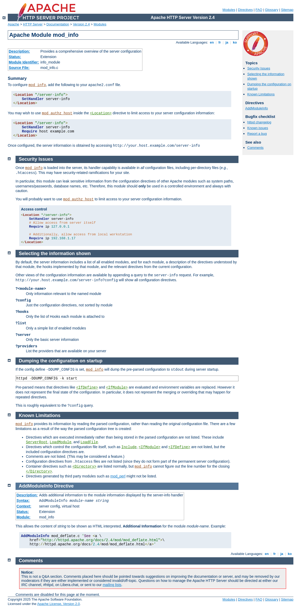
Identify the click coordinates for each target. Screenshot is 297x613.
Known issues (257, 128)
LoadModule (60, 442)
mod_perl (117, 476)
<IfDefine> (87, 387)
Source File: (19, 68)
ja (226, 42)
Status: (15, 57)
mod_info (37, 85)
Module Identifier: (24, 62)
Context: (24, 506)
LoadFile (89, 442)
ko (235, 42)
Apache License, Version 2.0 (58, 604)
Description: (19, 51)
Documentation (57, 24)
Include (129, 447)
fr (220, 42)
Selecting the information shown (55, 253)
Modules (228, 10)
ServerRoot (37, 442)
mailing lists (112, 585)
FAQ (259, 10)
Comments (255, 148)
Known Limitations (261, 94)
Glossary (271, 10)
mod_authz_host (57, 113)
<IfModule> (117, 387)
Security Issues (258, 68)
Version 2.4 (81, 24)
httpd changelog (259, 122)
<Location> (101, 113)
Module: (24, 517)
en (212, 42)
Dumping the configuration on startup (61, 360)
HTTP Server (33, 24)
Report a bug (257, 134)
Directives (245, 10)
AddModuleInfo (256, 108)
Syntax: (23, 500)
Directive (64, 486)
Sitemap (287, 10)
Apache (13, 24)
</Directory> (39, 471)
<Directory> (84, 466)
